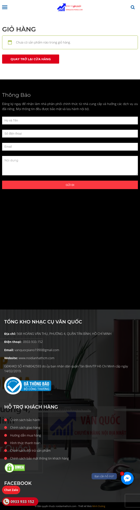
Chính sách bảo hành (25, 420)
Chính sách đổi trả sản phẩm (30, 450)
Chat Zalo (11, 490)
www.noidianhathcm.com (36, 358)
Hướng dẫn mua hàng (25, 435)
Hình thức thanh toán (25, 443)
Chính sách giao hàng (25, 427)
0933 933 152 (22, 501)
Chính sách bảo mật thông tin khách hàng (39, 458)
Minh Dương (98, 506)
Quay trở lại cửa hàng (31, 59)
